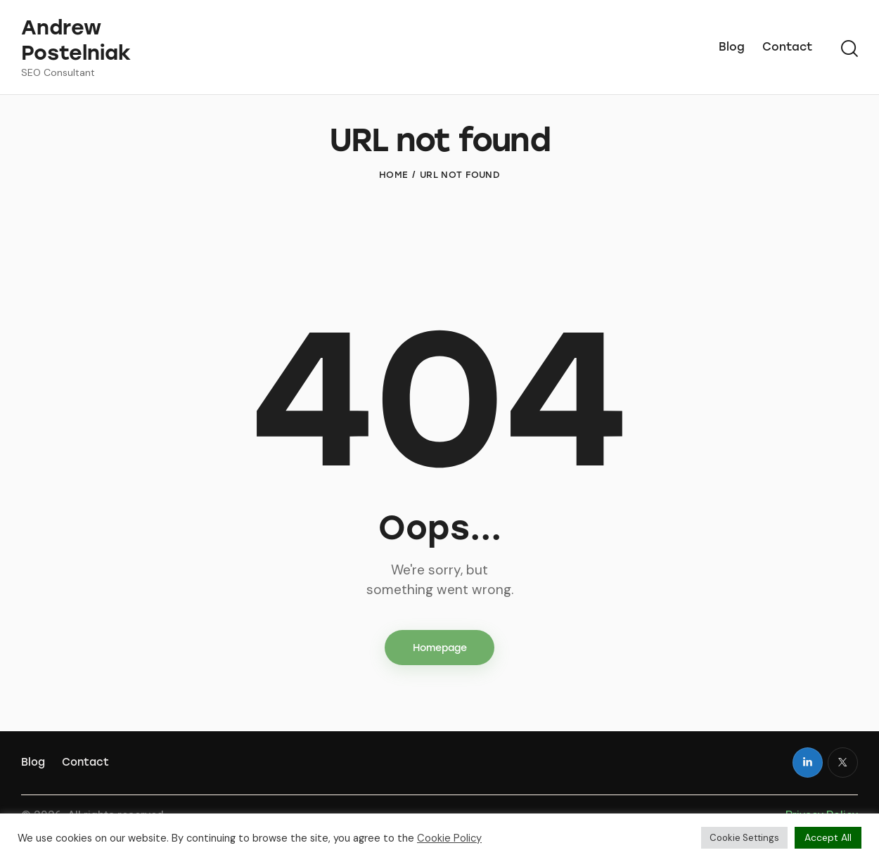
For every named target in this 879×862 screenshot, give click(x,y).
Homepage (440, 674)
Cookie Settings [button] (744, 838)
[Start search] (849, 49)
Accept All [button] (828, 837)
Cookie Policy (449, 838)
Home (393, 200)
